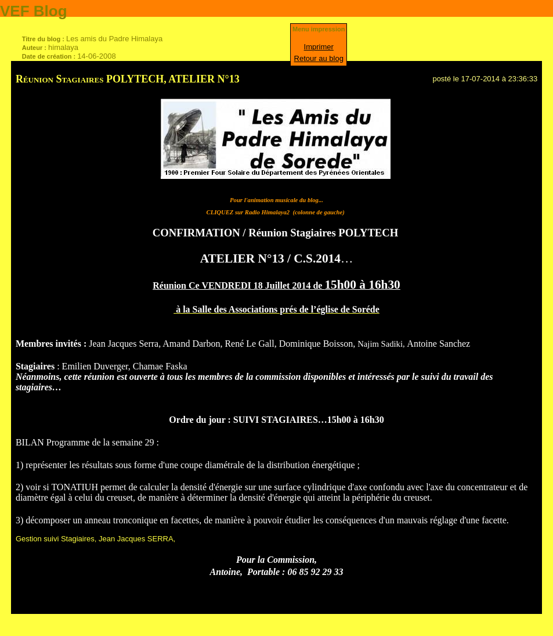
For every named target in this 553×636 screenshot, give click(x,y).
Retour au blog (319, 58)
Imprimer (319, 46)
